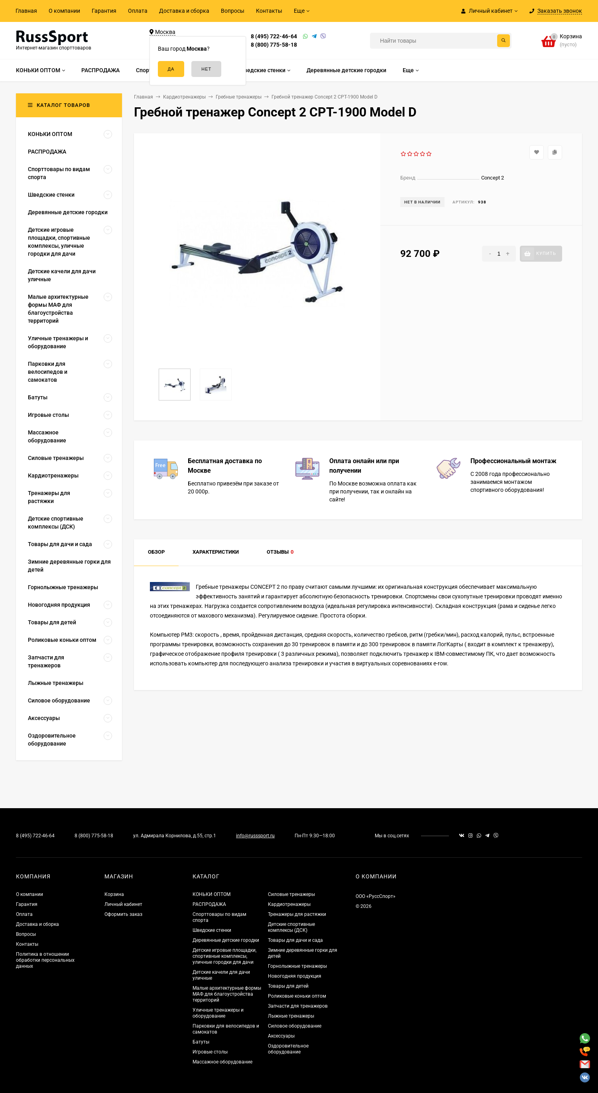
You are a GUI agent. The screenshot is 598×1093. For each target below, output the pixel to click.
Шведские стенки (212, 930)
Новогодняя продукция (294, 976)
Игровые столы (210, 1052)
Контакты (269, 11)
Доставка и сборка (184, 11)
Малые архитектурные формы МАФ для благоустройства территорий (227, 994)
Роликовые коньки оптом (297, 996)
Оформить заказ (123, 914)
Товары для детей (288, 986)
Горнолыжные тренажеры (297, 966)
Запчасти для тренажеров (298, 1006)
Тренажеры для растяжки (297, 914)
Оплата (138, 11)
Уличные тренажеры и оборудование (218, 1013)
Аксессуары (281, 1036)
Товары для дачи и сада (295, 940)
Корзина (114, 894)
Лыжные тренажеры (291, 1016)
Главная (26, 11)
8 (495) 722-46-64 (274, 36)
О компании (64, 11)
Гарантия (104, 11)
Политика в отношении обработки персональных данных (45, 960)
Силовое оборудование (294, 1026)
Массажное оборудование (222, 1062)
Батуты (201, 1042)
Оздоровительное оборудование (288, 1049)
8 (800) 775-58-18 (274, 44)
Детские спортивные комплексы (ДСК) (291, 927)
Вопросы (232, 11)
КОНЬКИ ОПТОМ (211, 894)
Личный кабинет (123, 904)
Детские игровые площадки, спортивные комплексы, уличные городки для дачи (224, 956)
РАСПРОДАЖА (209, 904)
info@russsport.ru (255, 835)
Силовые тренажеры (291, 894)
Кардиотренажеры (289, 904)
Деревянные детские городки (226, 940)
